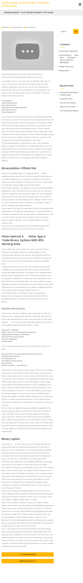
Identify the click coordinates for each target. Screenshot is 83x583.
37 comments (31, 27)
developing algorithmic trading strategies (25, 4)
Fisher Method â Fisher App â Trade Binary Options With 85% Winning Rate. (69, 59)
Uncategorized (17, 27)
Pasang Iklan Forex (66, 99)
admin (5, 27)
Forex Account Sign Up (68, 103)
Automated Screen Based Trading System (69, 93)
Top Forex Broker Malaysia (69, 111)
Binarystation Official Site (68, 51)
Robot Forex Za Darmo (68, 107)
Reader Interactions (67, 66)
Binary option (64, 70)
